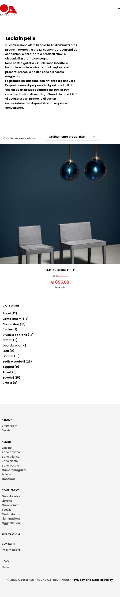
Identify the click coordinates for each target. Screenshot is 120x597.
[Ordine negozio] (69, 136)
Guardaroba (11, 496)
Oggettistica (11, 523)
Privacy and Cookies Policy (93, 580)
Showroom (9, 426)
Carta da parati (13, 514)
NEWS (5, 561)
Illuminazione (11, 519)
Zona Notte (10, 461)
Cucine (7, 448)
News (5, 567)
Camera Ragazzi (14, 470)
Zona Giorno (11, 457)
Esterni (6, 474)
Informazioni (11, 550)
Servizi (6, 430)
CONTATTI (8, 544)
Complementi (11, 505)
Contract (8, 479)
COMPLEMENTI (11, 490)
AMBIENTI (7, 441)
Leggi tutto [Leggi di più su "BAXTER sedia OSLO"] (60, 287)
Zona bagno (10, 466)
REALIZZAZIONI (11, 534)
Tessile (7, 510)
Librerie (7, 501)
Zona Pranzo (11, 452)
